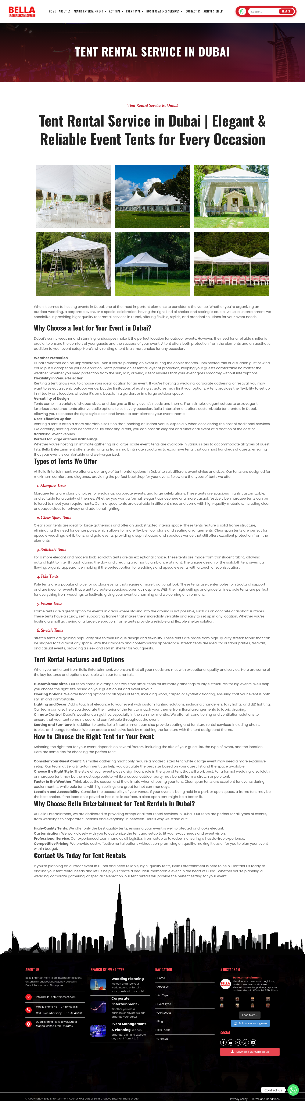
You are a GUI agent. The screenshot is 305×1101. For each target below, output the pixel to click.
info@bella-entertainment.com (56, 997)
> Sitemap (161, 1038)
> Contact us (163, 1012)
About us (65, 11)
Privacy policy (239, 1095)
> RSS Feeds (162, 1030)
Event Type (133, 11)
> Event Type (163, 1004)
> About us (162, 986)
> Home (160, 978)
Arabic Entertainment (88, 11)
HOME (52, 11)
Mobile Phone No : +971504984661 (57, 1007)
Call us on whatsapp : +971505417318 (59, 1013)
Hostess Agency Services (163, 11)
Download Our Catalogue (250, 1052)
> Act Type (161, 995)
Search (286, 11)
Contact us (193, 11)
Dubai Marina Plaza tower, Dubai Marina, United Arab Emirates (56, 1024)
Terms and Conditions (266, 1095)
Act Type (114, 11)
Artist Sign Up (213, 11)
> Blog (159, 1021)
